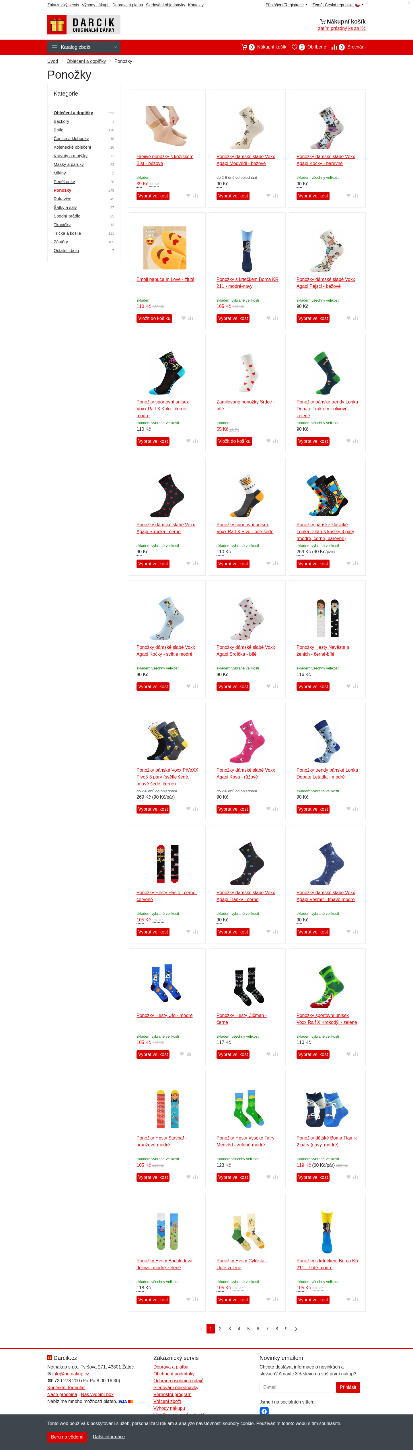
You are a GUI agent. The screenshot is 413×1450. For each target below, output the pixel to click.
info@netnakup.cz (70, 1373)
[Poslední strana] (294, 1328)
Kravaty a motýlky (70, 155)
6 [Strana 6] (258, 1328)
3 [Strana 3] (229, 1328)
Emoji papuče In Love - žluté (165, 279)
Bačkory (61, 121)
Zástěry (61, 241)
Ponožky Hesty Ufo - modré (165, 1015)
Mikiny (60, 172)
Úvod (52, 61)
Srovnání (346, 47)
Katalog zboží (84, 47)
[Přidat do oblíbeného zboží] (188, 195)
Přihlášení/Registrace (286, 5)
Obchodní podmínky (173, 1373)
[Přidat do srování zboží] (195, 195)
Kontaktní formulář (66, 1387)
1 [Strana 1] (210, 1328)
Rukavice (62, 198)
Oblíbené (306, 47)
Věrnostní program (172, 1394)
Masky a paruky (69, 164)
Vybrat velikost (153, 195)
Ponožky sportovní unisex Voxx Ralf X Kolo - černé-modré (163, 408)
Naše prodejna (62, 1394)
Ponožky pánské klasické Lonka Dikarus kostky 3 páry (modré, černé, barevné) (325, 531)
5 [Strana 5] (248, 1328)
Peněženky (64, 181)
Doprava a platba (127, 5)
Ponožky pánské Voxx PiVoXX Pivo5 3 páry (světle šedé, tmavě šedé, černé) (167, 777)
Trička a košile (67, 233)
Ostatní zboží (66, 250)
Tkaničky (62, 224)
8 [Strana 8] (277, 1328)
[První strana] (200, 1328)
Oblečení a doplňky (86, 61)
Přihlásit (348, 1387)
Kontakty (196, 5)
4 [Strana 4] (239, 1328)
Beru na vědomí (67, 1437)
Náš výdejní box (97, 1394)
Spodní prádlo (67, 215)
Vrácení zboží (167, 1401)
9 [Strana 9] (286, 1328)
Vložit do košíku (154, 318)
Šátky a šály (65, 207)
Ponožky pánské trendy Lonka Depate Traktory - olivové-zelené (327, 408)
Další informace (109, 1436)
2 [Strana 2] (220, 1328)
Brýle (58, 129)
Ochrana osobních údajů (178, 1380)
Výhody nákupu (96, 5)
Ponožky (62, 190)
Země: (338, 5)
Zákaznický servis (63, 5)
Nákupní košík (261, 47)
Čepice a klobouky (71, 138)
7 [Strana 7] (267, 1328)
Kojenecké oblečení (72, 147)
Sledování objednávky (165, 5)
